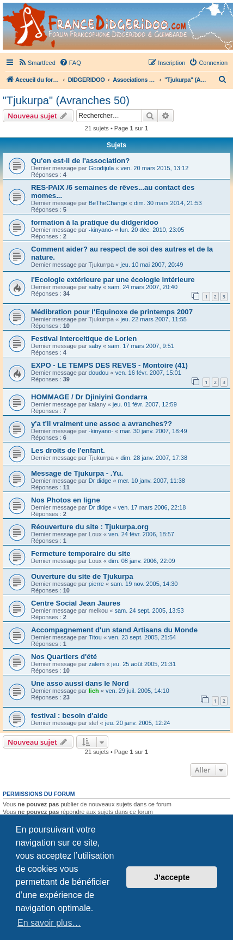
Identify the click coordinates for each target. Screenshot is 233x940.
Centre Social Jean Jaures (75, 603)
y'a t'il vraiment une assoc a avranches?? (101, 424)
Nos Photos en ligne (65, 500)
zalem (97, 664)
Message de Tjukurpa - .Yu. (77, 473)
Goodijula (101, 168)
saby (95, 287)
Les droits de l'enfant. (68, 450)
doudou (99, 372)
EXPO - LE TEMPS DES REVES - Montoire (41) (109, 365)
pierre (96, 583)
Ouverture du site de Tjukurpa (82, 576)
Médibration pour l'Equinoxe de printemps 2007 (112, 312)
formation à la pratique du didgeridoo (94, 222)
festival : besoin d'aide (69, 715)
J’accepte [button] (172, 877)
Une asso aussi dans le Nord (80, 683)
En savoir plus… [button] (49, 922)
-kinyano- (101, 229)
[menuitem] (37, 62)
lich (94, 690)
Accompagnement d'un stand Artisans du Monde (114, 630)
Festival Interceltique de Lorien (84, 338)
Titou (95, 637)
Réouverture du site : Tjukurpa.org (90, 527)
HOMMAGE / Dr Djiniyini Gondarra (89, 397)
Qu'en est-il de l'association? (80, 161)
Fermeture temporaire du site (80, 553)
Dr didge (100, 480)
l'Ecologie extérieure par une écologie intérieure (113, 280)
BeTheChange (108, 203)
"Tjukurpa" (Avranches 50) (66, 100)
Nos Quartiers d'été (64, 656)
